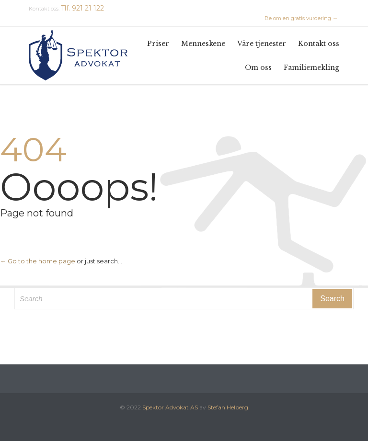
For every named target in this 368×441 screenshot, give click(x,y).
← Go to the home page (37, 261)
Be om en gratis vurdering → (301, 18)
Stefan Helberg (227, 407)
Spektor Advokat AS (170, 407)
